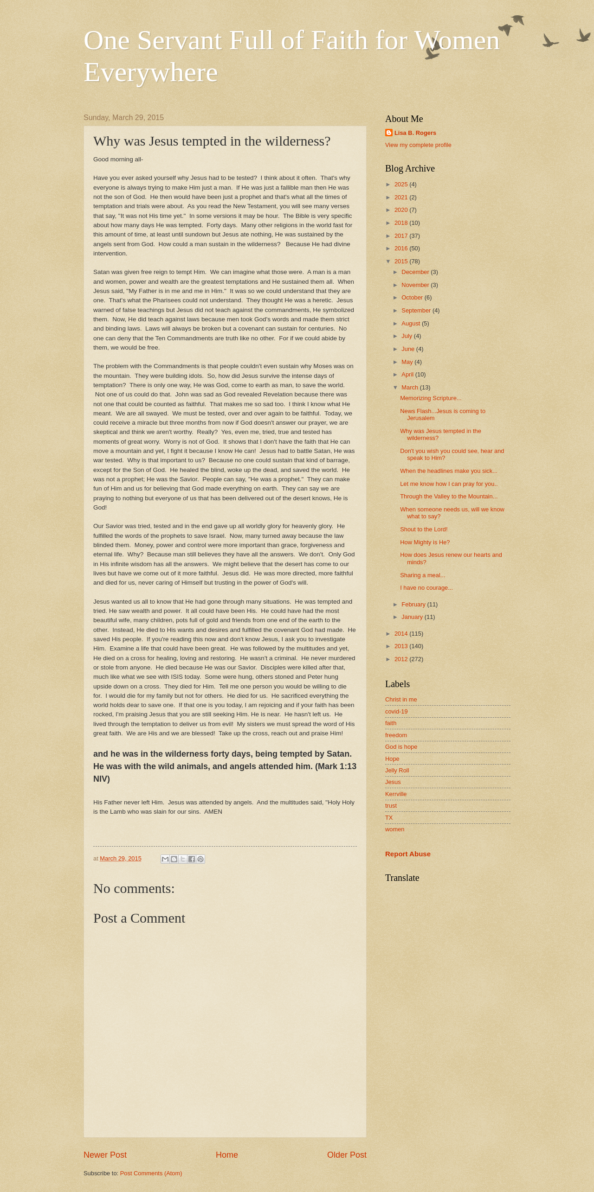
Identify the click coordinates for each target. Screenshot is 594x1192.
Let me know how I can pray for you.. (448, 483)
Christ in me (401, 699)
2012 (401, 659)
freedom (396, 735)
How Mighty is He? (425, 542)
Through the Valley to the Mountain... (448, 496)
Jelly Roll (397, 770)
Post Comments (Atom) (151, 1173)
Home (227, 1155)
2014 (401, 633)
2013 (401, 646)
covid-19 (396, 711)
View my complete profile (418, 144)
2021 (401, 197)
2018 (401, 222)
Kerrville (396, 793)
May (407, 361)
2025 (401, 184)
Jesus (393, 781)
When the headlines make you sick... (448, 470)
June (408, 348)
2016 (401, 248)
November (416, 284)
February (414, 604)
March (410, 387)
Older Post (347, 1155)
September (417, 310)
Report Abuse (408, 854)
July (407, 335)
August (411, 323)
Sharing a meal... (422, 575)
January (412, 616)
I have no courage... (426, 587)
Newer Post (105, 1155)
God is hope (401, 746)
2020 (401, 209)
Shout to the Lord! (423, 529)
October (412, 297)
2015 (401, 261)
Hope (392, 758)
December (416, 271)
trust (391, 805)
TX (389, 817)
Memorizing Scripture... (430, 398)
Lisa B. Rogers (415, 132)
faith (390, 723)
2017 (401, 235)
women (395, 829)
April (408, 374)
